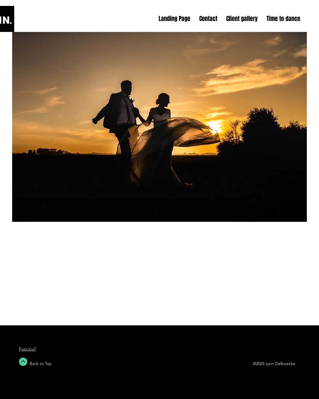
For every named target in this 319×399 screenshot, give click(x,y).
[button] (159, 127)
